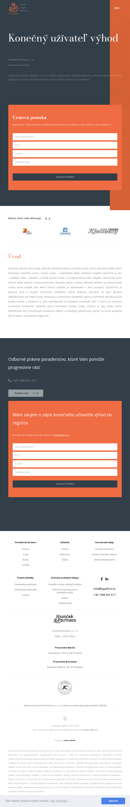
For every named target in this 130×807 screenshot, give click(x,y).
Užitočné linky (65, 603)
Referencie (65, 554)
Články (65, 559)
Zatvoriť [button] (113, 801)
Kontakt (25, 564)
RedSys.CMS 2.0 (89, 729)
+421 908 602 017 (104, 595)
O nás (25, 554)
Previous (5, 231)
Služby (26, 559)
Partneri (65, 549)
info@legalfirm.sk (61, 435)
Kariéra (64, 597)
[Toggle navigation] (117, 8)
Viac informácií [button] (59, 800)
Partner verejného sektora (104, 554)
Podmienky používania (25, 584)
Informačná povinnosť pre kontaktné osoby (65, 591)
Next (124, 231)
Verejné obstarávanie (104, 559)
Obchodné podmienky (25, 589)
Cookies (25, 595)
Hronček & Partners (104, 549)
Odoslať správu (65, 176)
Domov (25, 549)
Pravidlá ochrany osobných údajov (65, 584)
